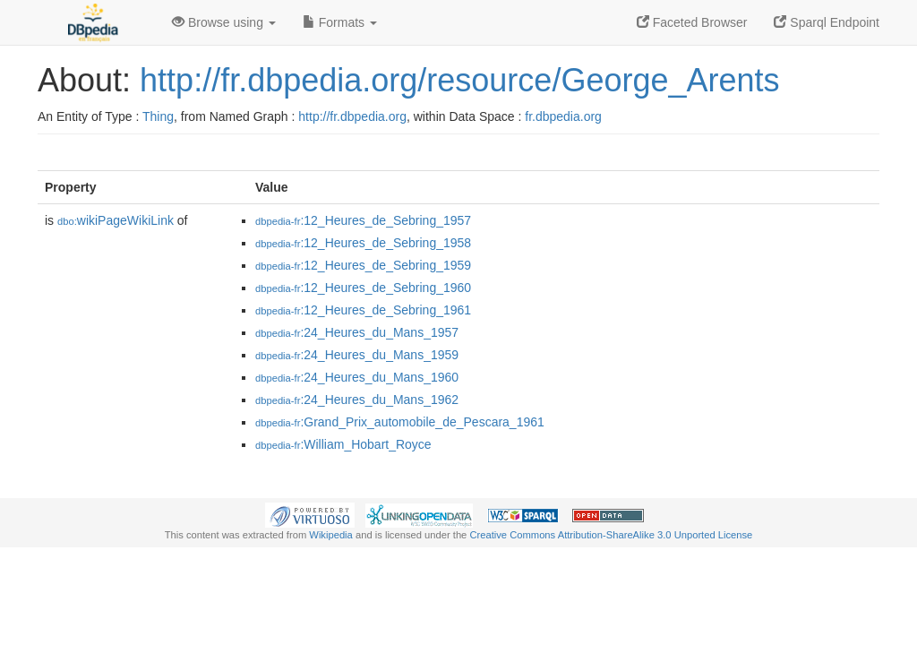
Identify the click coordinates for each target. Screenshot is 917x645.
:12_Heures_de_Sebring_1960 (363, 287)
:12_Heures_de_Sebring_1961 (363, 310)
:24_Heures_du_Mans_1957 (356, 332)
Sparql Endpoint (826, 22)
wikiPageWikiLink (115, 220)
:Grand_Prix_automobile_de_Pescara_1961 (399, 422)
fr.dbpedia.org (563, 116)
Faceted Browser (692, 22)
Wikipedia (331, 534)
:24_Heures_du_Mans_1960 (356, 377)
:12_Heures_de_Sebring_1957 (363, 220)
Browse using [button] (224, 22)
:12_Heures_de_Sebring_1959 (363, 265)
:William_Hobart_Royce (343, 444)
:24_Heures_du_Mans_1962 (356, 399)
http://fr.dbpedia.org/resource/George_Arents (459, 80)
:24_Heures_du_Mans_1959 (356, 355)
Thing (158, 116)
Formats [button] (340, 22)
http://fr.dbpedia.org (352, 116)
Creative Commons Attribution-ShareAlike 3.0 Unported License (610, 534)
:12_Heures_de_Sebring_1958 (363, 243)
